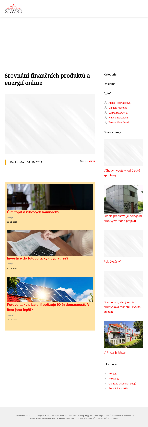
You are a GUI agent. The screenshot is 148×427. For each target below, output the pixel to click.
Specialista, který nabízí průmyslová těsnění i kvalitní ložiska (122, 306)
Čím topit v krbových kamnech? (33, 212)
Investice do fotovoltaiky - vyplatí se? (37, 258)
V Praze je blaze (114, 352)
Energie (92, 161)
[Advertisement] (74, 39)
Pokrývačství (112, 261)
